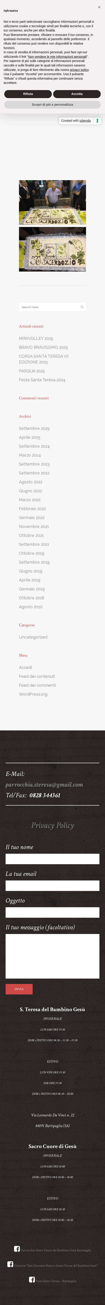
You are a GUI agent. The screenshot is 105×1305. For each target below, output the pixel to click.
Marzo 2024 (30, 455)
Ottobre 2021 (31, 535)
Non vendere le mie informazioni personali (57, 56)
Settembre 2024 (34, 446)
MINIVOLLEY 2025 (36, 338)
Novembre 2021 (34, 526)
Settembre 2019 (34, 562)
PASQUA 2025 (32, 371)
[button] (99, 7)
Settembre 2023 (34, 464)
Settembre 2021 (34, 544)
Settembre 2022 (34, 473)
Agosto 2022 (30, 482)
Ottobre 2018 (31, 598)
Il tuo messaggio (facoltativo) (52, 951)
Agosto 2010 (30, 606)
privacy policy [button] (79, 70)
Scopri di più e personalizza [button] (52, 104)
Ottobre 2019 (31, 553)
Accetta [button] (77, 94)
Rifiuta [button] (28, 94)
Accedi (25, 667)
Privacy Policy (52, 825)
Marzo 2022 (29, 499)
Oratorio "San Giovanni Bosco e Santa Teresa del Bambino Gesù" (52, 1266)
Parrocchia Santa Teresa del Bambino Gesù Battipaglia (52, 1250)
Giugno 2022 (30, 491)
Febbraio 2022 (32, 508)
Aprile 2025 (29, 437)
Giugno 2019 (30, 571)
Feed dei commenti (37, 685)
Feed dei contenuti (37, 676)
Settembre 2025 (34, 428)
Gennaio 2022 (31, 517)
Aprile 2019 (29, 580)
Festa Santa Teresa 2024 (42, 379)
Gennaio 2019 (32, 589)
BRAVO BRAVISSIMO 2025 (43, 347)
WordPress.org (33, 694)
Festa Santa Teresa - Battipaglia (52, 1281)
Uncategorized (33, 637)
